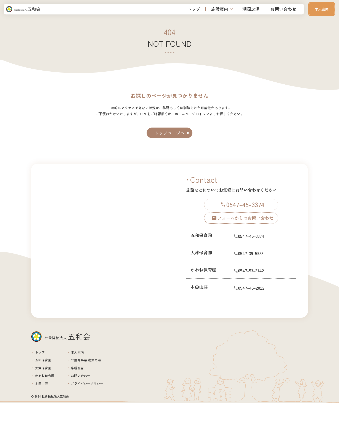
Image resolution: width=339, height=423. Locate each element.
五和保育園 (47, 370)
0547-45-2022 (256, 295)
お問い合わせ (283, 9)
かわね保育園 (49, 391)
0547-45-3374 (256, 244)
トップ (193, 9)
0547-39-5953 (256, 261)
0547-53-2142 (256, 278)
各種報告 (89, 380)
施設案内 (219, 9)
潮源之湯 (251, 9)
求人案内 (322, 9)
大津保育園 (47, 380)
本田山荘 (45, 402)
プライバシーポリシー (101, 402)
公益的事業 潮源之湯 (100, 370)
